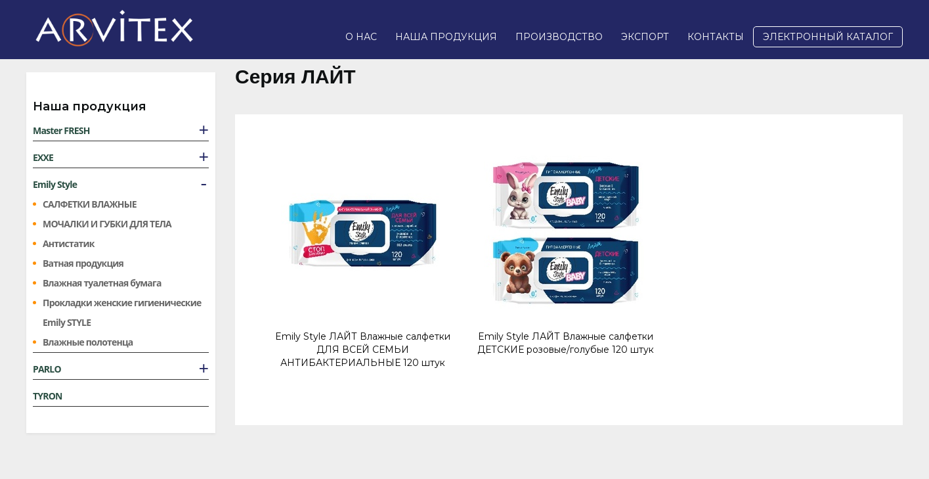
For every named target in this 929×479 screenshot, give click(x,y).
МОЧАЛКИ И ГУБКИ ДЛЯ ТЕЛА (107, 223)
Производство (559, 37)
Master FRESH (61, 130)
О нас (361, 37)
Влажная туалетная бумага (102, 283)
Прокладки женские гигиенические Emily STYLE (122, 312)
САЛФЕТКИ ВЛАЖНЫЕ (90, 204)
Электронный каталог (828, 37)
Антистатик (69, 243)
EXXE (43, 157)
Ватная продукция (83, 263)
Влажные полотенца (88, 342)
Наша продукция (446, 37)
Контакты (715, 37)
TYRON (47, 396)
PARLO (47, 369)
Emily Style (55, 184)
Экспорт (645, 37)
